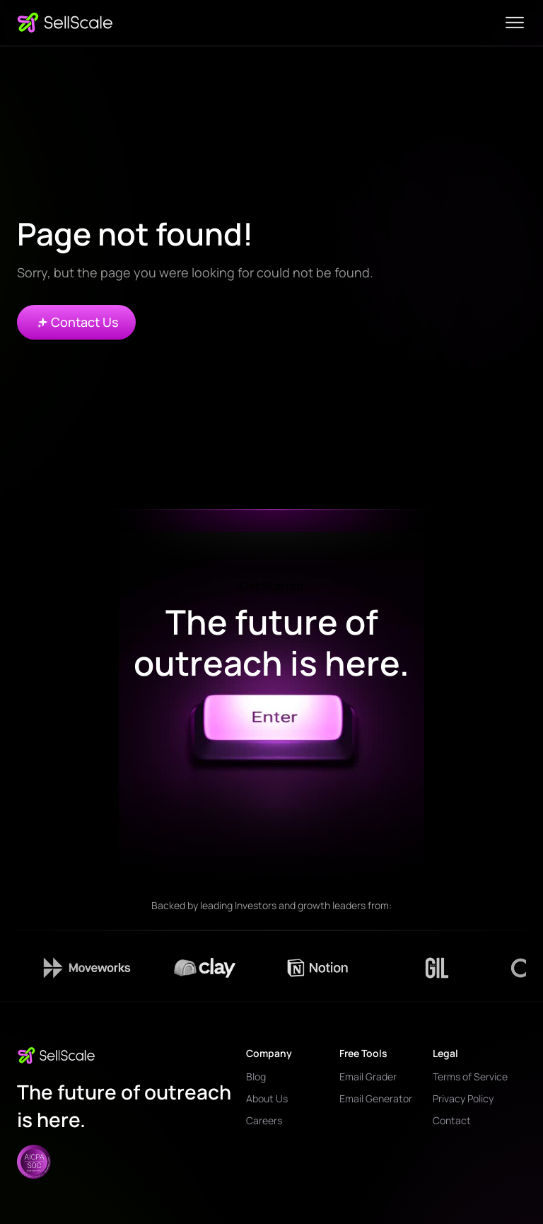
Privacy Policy (463, 1098)
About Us (267, 1098)
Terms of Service (470, 1076)
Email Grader (368, 1076)
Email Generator (375, 1098)
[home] (65, 22)
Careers (264, 1120)
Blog (256, 1076)
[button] (514, 22)
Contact (452, 1120)
